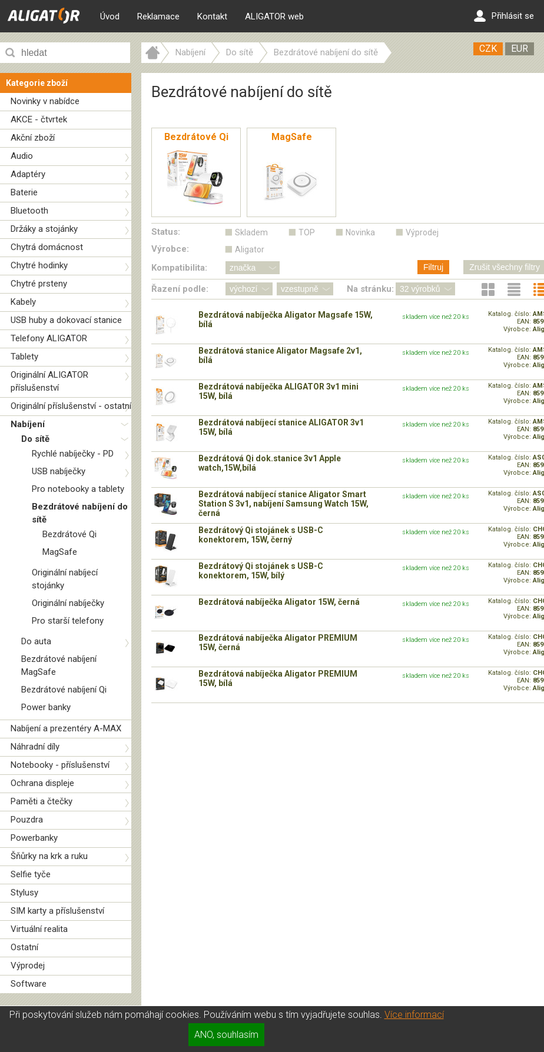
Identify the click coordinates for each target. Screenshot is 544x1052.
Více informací (414, 1014)
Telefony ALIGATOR (49, 338)
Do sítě (35, 439)
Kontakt (212, 16)
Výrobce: (170, 249)
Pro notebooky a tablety (78, 489)
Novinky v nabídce (45, 101)
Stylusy (24, 892)
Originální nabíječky (68, 603)
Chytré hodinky (39, 265)
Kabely (23, 302)
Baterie (24, 192)
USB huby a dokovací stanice (66, 320)
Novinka (360, 232)
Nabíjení (28, 424)
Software (29, 983)
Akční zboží (33, 137)
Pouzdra (27, 819)
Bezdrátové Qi (69, 534)
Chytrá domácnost (47, 247)
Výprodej (28, 965)
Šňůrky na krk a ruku (49, 856)
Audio (22, 156)
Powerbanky (34, 838)
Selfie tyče (31, 874)
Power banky (46, 707)
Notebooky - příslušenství (60, 765)
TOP (306, 232)
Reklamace (158, 16)
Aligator (249, 249)
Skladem (251, 232)
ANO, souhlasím (226, 1034)
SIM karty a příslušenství (57, 910)
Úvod (110, 16)
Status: (165, 232)
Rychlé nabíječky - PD (73, 453)
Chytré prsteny (39, 283)
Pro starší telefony (68, 620)
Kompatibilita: (179, 267)
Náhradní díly (35, 746)
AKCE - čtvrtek (39, 119)
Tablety (24, 356)
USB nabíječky (58, 471)
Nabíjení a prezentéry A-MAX (66, 728)
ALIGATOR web (274, 16)
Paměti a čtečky (41, 801)
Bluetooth (29, 210)
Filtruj (433, 267)
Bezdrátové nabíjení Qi (64, 689)
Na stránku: (370, 289)
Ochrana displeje (42, 783)
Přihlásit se (504, 16)
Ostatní (24, 947)
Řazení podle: (179, 289)
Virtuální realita (39, 929)
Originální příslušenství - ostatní (71, 406)
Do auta (36, 641)
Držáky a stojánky (44, 229)
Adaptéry (28, 174)
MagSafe (59, 552)
